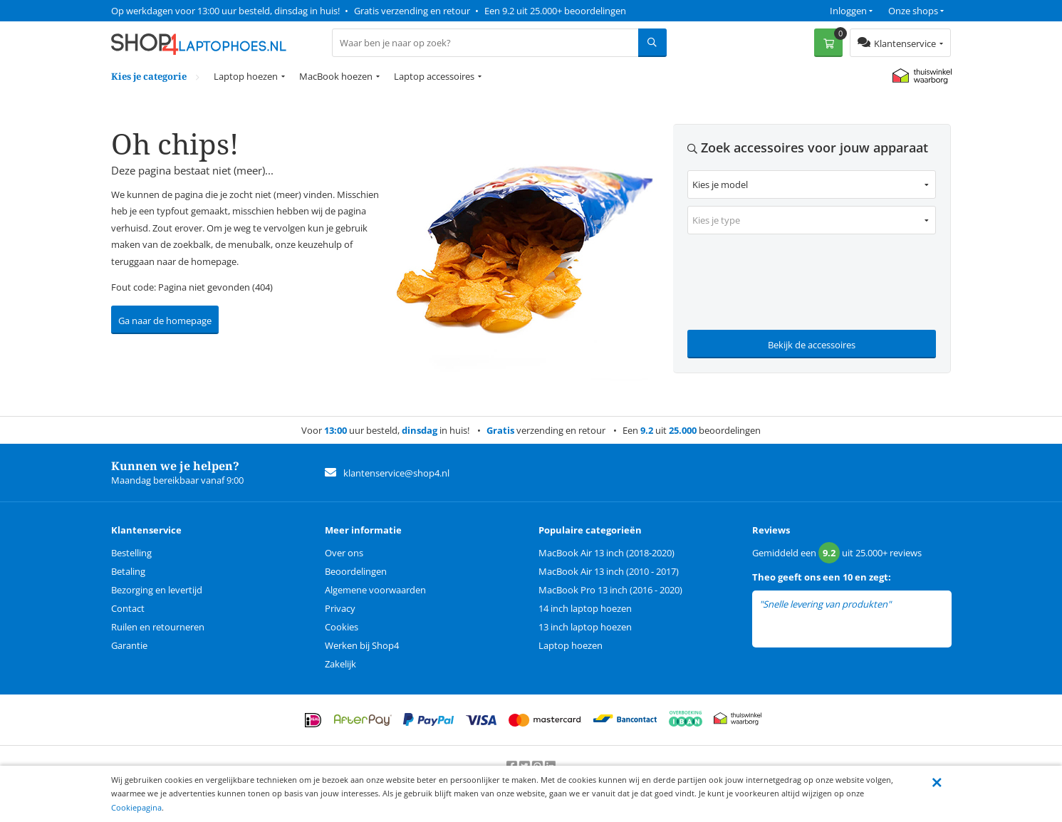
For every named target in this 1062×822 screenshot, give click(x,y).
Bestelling (131, 552)
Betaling (128, 571)
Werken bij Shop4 (362, 645)
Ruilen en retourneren (157, 626)
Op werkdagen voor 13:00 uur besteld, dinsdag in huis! (225, 10)
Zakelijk (340, 663)
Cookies (341, 626)
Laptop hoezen (246, 76)
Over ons (344, 552)
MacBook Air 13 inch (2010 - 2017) (608, 571)
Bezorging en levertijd (156, 589)
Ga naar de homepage (165, 320)
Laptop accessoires (434, 76)
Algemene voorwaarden (375, 589)
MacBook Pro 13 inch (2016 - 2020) (610, 589)
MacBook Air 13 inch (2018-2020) (606, 552)
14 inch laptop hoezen (585, 608)
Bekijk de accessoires (811, 344)
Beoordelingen (356, 571)
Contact (128, 608)
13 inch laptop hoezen (585, 626)
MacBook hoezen (336, 76)
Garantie (129, 645)
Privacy (340, 608)
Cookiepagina (136, 807)
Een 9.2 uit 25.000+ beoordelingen (555, 10)
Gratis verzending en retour (412, 10)
